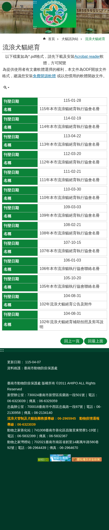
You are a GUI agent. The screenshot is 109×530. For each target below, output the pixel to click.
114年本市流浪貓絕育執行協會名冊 (70, 127)
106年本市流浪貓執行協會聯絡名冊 (70, 269)
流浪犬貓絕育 (95, 39)
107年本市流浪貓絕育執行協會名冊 (70, 251)
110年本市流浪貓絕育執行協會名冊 (70, 198)
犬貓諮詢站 (70, 39)
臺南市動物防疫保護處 (54, 14)
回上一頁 (72, 341)
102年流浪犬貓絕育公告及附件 (66, 304)
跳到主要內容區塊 (2, 2)
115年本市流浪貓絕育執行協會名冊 (70, 109)
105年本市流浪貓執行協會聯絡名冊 (70, 286)
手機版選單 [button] (6, 7)
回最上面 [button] (95, 341)
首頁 (51, 39)
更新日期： (15, 362)
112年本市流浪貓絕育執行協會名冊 (70, 162)
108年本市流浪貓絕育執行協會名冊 (70, 233)
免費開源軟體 (44, 76)
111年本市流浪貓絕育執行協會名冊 (70, 180)
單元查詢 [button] (6, 87)
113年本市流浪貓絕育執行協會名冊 (70, 144)
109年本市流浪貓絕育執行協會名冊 (70, 215)
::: (35, 2)
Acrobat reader (87, 56)
